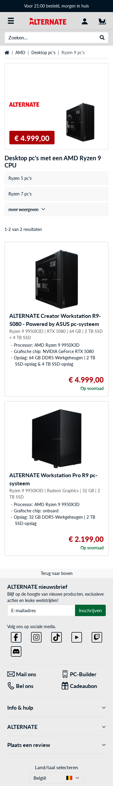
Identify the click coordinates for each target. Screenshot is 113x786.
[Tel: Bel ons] (29, 686)
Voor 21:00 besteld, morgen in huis (56, 5)
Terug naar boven (57, 573)
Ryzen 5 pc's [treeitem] (20, 178)
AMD (20, 52)
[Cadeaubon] (83, 686)
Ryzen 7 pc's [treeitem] (20, 193)
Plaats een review (56, 745)
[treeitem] (56, 209)
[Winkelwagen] (102, 21)
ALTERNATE (56, 727)
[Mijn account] (84, 21)
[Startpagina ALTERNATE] (47, 21)
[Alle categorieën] (11, 20)
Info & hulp (56, 708)
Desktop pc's (43, 52)
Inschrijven (90, 610)
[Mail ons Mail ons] (29, 674)
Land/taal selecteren (56, 767)
